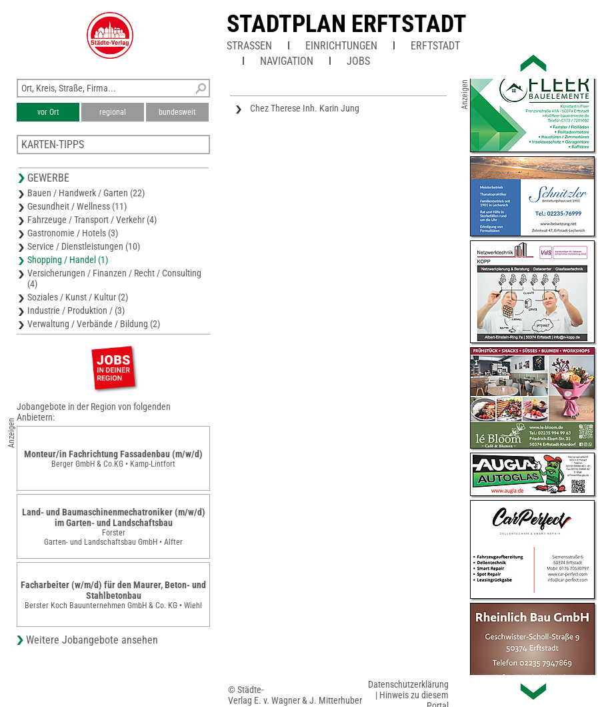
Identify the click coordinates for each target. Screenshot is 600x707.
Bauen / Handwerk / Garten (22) (86, 193)
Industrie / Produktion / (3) (76, 310)
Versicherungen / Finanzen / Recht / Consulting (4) (114, 278)
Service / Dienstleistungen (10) (83, 246)
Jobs (358, 61)
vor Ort (48, 112)
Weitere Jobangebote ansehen (92, 640)
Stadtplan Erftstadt (347, 24)
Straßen (249, 45)
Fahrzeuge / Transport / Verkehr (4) (92, 219)
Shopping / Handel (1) (67, 259)
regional (112, 112)
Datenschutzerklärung (408, 684)
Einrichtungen (341, 45)
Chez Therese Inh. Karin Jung (304, 108)
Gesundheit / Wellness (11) (77, 206)
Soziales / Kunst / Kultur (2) (77, 297)
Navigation (286, 61)
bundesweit (177, 112)
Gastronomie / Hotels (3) (72, 233)
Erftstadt (435, 45)
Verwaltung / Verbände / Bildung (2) (93, 323)
